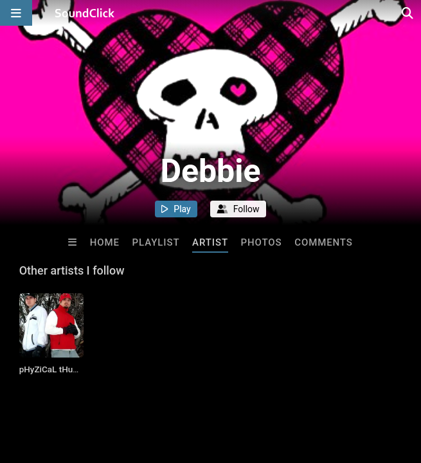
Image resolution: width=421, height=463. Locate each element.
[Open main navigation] (16, 13)
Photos (261, 242)
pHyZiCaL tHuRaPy (56, 369)
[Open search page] (408, 13)
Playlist (156, 242)
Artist (210, 242)
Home (105, 242)
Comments (323, 242)
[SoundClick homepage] (85, 12)
